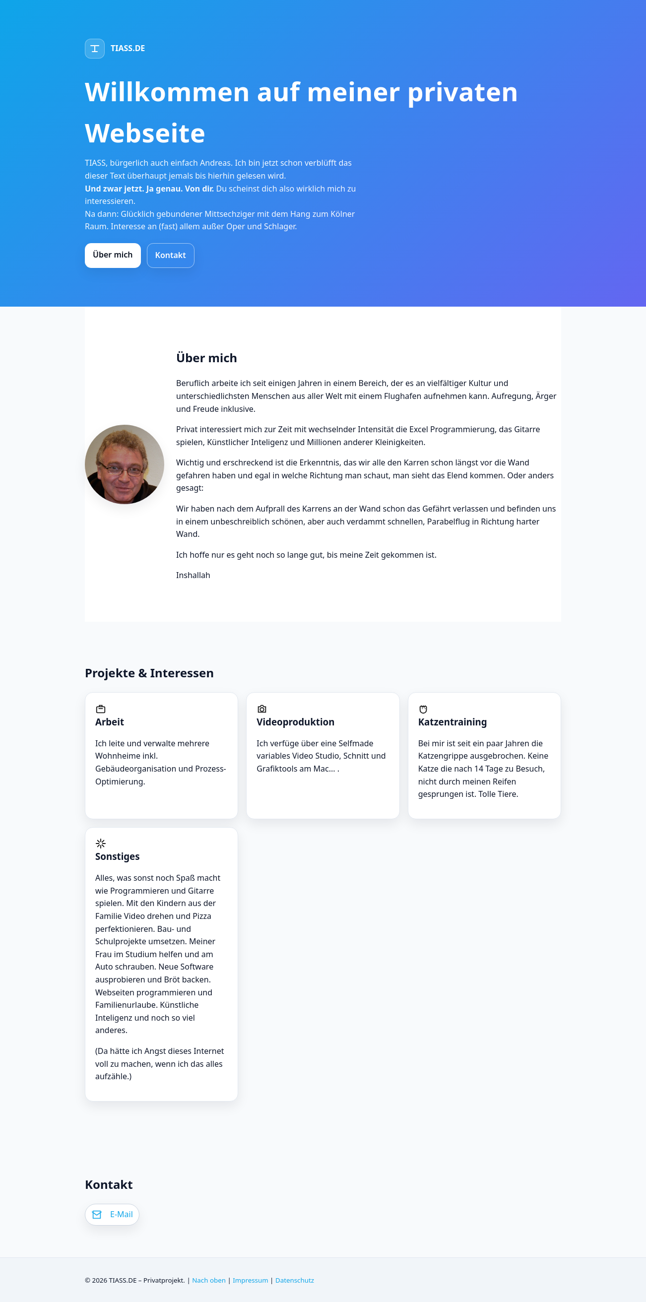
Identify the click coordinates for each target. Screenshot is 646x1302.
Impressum (250, 1280)
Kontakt (170, 255)
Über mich (113, 254)
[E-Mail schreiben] (112, 1215)
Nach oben (209, 1280)
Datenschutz (294, 1280)
